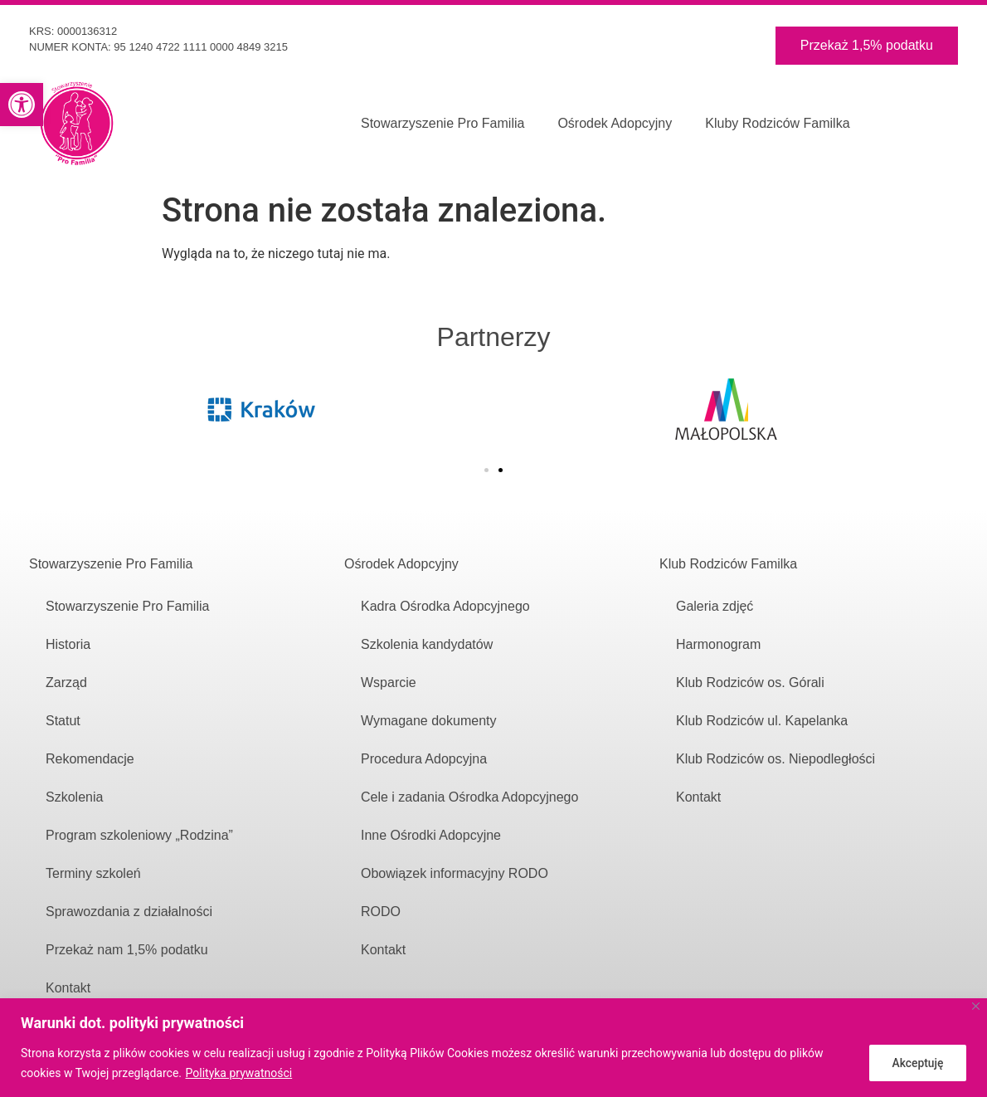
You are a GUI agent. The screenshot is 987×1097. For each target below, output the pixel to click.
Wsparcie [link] (388, 682)
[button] (486, 470)
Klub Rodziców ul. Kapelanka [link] (762, 721)
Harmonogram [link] (718, 644)
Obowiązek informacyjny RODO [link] (454, 873)
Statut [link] (63, 721)
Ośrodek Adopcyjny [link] (614, 123)
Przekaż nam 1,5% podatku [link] (129, 950)
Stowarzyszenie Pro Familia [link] (442, 123)
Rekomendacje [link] (90, 759)
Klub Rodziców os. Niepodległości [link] (775, 759)
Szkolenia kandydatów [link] (427, 644)
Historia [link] (68, 644)
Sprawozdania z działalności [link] (129, 911)
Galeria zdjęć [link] (714, 606)
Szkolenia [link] (74, 797)
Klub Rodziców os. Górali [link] (750, 682)
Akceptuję (916, 1063)
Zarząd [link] (66, 682)
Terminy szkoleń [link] (93, 873)
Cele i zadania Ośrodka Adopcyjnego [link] (469, 797)
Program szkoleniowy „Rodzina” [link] (139, 835)
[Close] (976, 1006)
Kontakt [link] (68, 988)
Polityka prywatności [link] (239, 1073)
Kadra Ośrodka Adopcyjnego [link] (445, 606)
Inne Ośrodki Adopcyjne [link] (431, 835)
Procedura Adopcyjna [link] (424, 759)
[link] (21, 104)
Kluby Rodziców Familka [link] (777, 123)
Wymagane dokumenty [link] (429, 721)
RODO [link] (381, 911)
